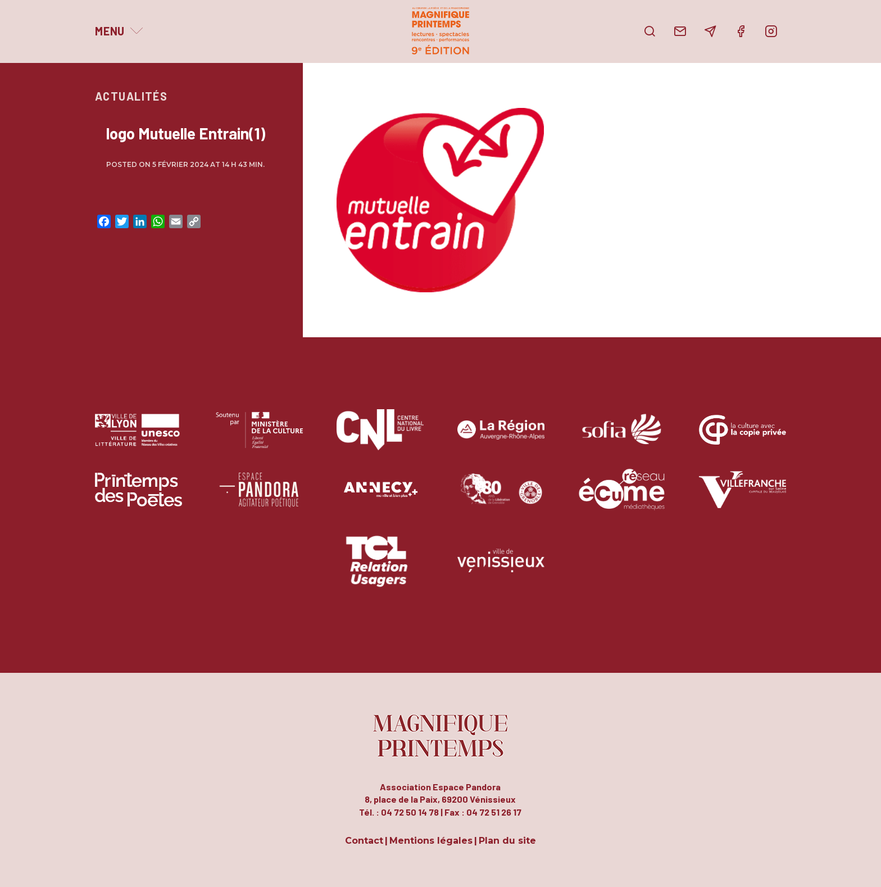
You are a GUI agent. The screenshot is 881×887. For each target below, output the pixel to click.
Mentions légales (431, 841)
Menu (110, 31)
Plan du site (507, 841)
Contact (364, 841)
